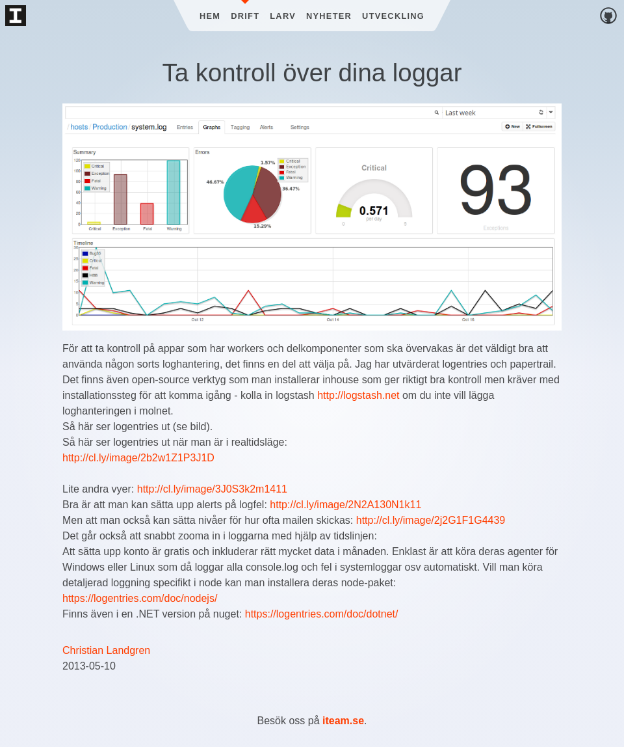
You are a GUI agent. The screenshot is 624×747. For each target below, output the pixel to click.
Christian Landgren (106, 650)
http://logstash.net (358, 395)
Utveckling (393, 16)
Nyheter (329, 16)
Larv (283, 16)
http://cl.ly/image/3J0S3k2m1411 (212, 489)
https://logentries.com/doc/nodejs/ (139, 598)
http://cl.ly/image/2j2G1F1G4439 (430, 520)
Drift (245, 16)
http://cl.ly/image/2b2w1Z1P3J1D (138, 457)
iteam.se (343, 720)
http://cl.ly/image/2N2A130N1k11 (345, 504)
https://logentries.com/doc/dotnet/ (321, 613)
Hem (210, 16)
